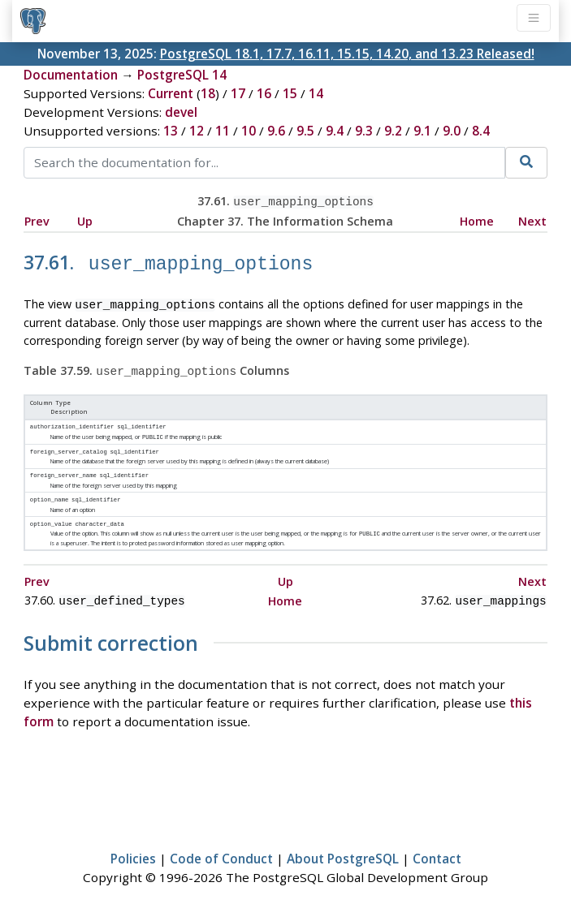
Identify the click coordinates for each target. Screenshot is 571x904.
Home (477, 219)
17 (238, 93)
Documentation (71, 75)
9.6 (276, 131)
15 (290, 93)
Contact (437, 844)
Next (532, 219)
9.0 (452, 131)
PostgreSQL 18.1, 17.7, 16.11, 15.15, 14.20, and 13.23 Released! (347, 53)
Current (170, 93)
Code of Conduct (221, 844)
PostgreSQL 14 (182, 75)
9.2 (393, 131)
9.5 (305, 131)
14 (316, 93)
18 (208, 93)
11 (222, 131)
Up (85, 219)
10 (248, 131)
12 (196, 131)
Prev (37, 219)
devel (181, 112)
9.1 (422, 131)
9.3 (364, 131)
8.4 (481, 131)
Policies (133, 844)
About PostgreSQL (343, 844)
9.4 (335, 131)
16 (264, 93)
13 (170, 131)
